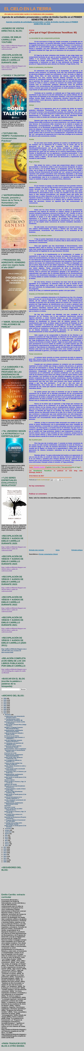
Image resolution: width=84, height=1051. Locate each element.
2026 (5, 698)
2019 (5, 711)
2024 (5, 702)
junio (6, 837)
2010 (5, 860)
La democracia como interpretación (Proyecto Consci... (15, 717)
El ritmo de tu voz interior (12, 736)
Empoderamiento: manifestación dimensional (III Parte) (14, 755)
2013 (5, 854)
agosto (7, 833)
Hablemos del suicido (11, 784)
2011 (5, 858)
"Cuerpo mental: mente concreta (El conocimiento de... (15, 769)
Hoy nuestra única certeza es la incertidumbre (13, 815)
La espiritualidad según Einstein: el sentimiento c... (15, 738)
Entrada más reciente (36, 550)
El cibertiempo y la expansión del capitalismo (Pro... (14, 744)
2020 (5, 709)
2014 (5, 852)
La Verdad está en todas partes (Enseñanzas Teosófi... (13, 823)
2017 (5, 847)
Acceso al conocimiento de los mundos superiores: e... (13, 798)
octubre (7, 830)
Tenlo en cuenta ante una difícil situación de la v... (13, 809)
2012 (5, 856)
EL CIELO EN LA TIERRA (27, 8)
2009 (5, 861)
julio (6, 835)
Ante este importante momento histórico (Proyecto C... (13, 741)
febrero (7, 843)
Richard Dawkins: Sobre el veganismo (15, 748)
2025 (5, 700)
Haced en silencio (10, 780)
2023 (5, 704)
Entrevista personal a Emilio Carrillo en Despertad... (15, 722)
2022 (5, 705)
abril (6, 840)
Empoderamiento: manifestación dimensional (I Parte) (14, 803)
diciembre (8, 714)
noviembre (8, 828)
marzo (7, 842)
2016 (5, 849)
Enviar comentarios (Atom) (48, 554)
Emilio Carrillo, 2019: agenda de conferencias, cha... (14, 758)
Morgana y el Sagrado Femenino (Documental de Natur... (14, 728)
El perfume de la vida (10, 753)
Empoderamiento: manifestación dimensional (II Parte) (14, 775)
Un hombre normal (10, 807)
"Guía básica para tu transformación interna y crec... (15, 751)
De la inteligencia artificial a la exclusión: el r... (13, 761)
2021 (5, 707)
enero (7, 845)
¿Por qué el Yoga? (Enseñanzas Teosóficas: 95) (14, 792)
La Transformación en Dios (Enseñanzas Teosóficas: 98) (13, 719)
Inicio (58, 550)
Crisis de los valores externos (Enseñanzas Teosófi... (13, 746)
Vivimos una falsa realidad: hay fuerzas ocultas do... (13, 764)
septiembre (8, 832)
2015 (5, 851)
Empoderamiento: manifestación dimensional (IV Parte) (14, 731)
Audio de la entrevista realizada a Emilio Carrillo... (14, 733)
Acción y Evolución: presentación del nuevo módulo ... (15, 800)
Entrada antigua (77, 550)
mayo (7, 838)
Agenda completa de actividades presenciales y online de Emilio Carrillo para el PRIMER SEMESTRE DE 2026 (42, 23)
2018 (5, 713)
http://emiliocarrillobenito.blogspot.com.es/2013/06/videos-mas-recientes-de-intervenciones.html (14, 650)
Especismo (8, 805)
